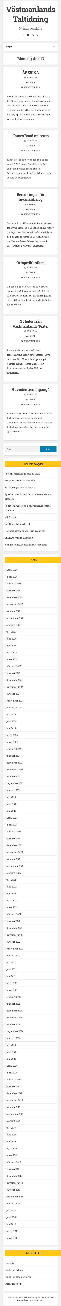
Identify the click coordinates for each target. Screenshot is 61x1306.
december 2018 (14, 1175)
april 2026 (12, 569)
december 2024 (14, 679)
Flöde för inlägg (14, 1269)
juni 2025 (11, 638)
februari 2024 (13, 748)
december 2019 (14, 1093)
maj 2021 (11, 976)
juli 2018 (11, 1210)
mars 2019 (11, 1155)
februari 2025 (13, 666)
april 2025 (12, 652)
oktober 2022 (13, 859)
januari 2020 (13, 1086)
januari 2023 (13, 838)
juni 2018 (11, 1217)
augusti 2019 (13, 1120)
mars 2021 (11, 989)
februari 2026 (13, 583)
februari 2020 (13, 1079)
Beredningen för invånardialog (30, 197)
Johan (31, 82)
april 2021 (11, 983)
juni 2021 (11, 969)
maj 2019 (11, 1141)
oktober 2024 (13, 693)
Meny (30, 47)
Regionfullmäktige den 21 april (22, 473)
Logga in (10, 1263)
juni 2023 (11, 803)
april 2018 (12, 1230)
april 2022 (12, 900)
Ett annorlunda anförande (20, 480)
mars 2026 (12, 576)
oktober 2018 (13, 1189)
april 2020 (12, 1065)
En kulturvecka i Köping (19, 537)
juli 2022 (11, 879)
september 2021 (14, 948)
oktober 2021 (13, 941)
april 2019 (11, 1148)
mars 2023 (12, 824)
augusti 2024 (13, 707)
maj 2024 (11, 728)
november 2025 (14, 604)
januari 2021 (13, 1003)
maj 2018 (11, 1224)
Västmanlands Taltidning (30, 14)
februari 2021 (13, 996)
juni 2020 (11, 1051)
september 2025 (14, 617)
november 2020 (14, 1017)
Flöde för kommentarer (18, 1276)
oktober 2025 (13, 611)
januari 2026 (13, 590)
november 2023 (14, 769)
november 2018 (14, 1182)
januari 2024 (13, 755)
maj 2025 (11, 645)
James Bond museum (30, 135)
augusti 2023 (13, 790)
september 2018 (14, 1196)
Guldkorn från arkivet (17, 523)
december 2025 (14, 597)
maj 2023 (11, 810)
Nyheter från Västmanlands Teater (30, 324)
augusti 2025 (13, 624)
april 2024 (12, 735)
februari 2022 (13, 914)
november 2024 (14, 686)
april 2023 (12, 817)
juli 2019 (11, 1127)
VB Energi (10, 517)
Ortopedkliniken (30, 262)
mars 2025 (12, 659)
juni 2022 (11, 886)
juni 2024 (11, 721)
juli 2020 (11, 1045)
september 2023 (14, 783)
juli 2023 (11, 797)
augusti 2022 (13, 872)
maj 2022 (11, 893)
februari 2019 (13, 1162)
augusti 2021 (13, 955)
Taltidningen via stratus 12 (20, 487)
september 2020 (14, 1031)
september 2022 (14, 865)
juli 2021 (11, 962)
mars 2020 (12, 1072)
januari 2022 (13, 921)
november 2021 (14, 934)
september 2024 (15, 700)
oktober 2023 (13, 776)
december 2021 (14, 927)
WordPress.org (13, 1283)
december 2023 (14, 762)
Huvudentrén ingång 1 (30, 389)
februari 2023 (13, 831)
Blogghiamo (23, 1300)
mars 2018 (12, 1237)
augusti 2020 (13, 1038)
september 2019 (14, 1113)
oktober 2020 (13, 1024)
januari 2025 (13, 673)
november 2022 (14, 852)
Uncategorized (32, 87)
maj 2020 (11, 1058)
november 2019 (14, 1100)
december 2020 (14, 1010)
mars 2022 (12, 907)
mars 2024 (12, 741)
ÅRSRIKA (30, 72)
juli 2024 (11, 714)
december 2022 (14, 845)
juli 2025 (11, 631)
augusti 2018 (13, 1203)
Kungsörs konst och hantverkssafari (26, 544)
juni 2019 (11, 1134)
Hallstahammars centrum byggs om (25, 530)
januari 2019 (13, 1168)
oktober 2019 (13, 1107)
